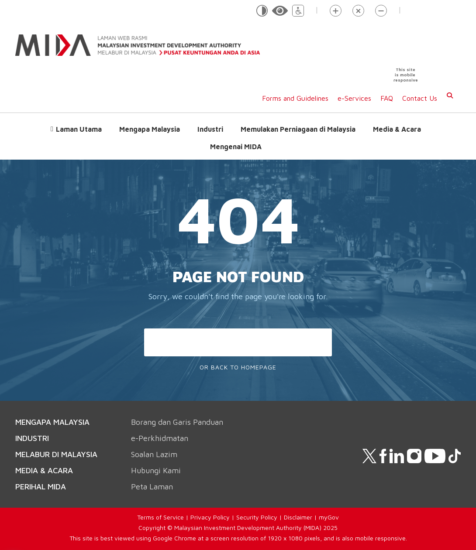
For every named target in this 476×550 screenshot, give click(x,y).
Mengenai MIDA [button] (236, 146)
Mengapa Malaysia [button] (149, 129)
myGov (329, 517)
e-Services (354, 98)
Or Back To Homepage (238, 367)
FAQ (386, 98)
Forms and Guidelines (295, 98)
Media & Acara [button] (397, 129)
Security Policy (256, 517)
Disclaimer (298, 517)
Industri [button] (210, 129)
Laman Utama (79, 129)
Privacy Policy (210, 517)
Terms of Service (160, 517)
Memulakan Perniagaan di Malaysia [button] (298, 129)
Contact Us (419, 98)
